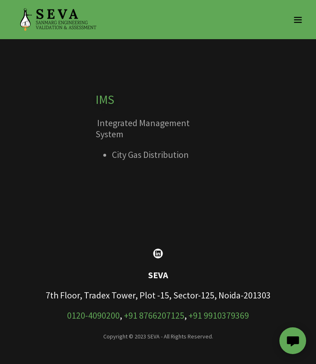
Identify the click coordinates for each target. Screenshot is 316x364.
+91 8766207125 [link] (154, 315)
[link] (58, 19)
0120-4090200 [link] (93, 315)
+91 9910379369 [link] (218, 315)
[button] (298, 20)
